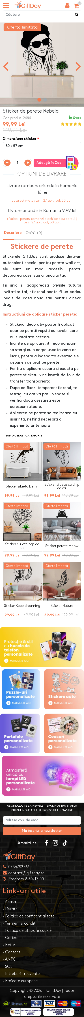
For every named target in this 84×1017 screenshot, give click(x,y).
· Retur (9, 945)
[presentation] (6, 66)
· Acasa (9, 902)
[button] (39, 100)
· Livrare (10, 909)
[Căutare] (76, 15)
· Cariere (10, 938)
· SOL (7, 966)
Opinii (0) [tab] (34, 233)
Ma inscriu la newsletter (42, 830)
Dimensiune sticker (19, 139)
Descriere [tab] (13, 233)
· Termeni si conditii (20, 923)
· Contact (11, 952)
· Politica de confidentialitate (28, 916)
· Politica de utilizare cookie (27, 930)
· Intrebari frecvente (21, 974)
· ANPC (9, 959)
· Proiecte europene (20, 981)
